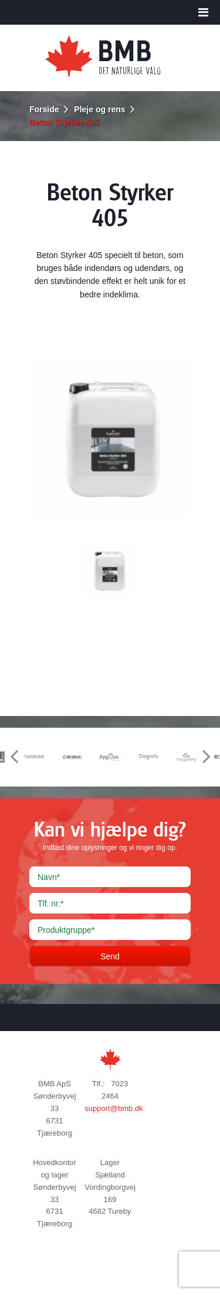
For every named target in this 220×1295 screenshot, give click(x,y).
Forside (44, 109)
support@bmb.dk (113, 1108)
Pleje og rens (99, 109)
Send (110, 956)
